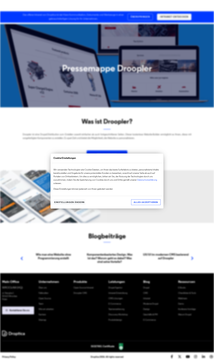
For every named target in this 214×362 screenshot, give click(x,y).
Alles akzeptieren (146, 202)
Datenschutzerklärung (147, 180)
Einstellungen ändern (69, 202)
